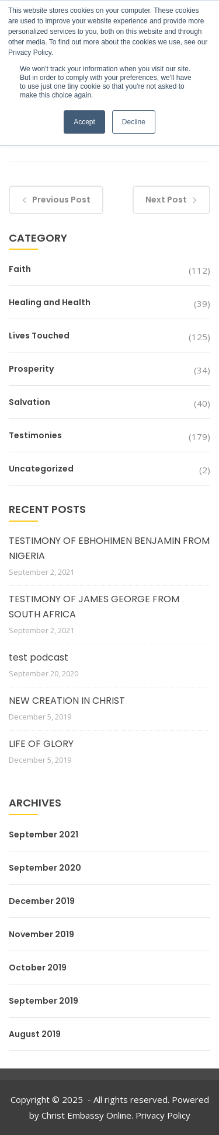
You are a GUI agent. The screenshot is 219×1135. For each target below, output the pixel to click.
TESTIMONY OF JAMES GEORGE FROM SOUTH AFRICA (94, 606)
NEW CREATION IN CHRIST (67, 700)
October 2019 (38, 967)
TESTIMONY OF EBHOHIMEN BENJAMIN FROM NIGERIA (109, 548)
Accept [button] (84, 122)
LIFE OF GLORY (41, 743)
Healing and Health (50, 302)
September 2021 (43, 834)
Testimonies (35, 435)
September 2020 (45, 868)
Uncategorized (41, 468)
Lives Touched (39, 335)
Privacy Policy (162, 1115)
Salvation (29, 402)
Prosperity (31, 369)
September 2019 (43, 1001)
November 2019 (41, 934)
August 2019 (35, 1034)
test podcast (38, 657)
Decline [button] (133, 122)
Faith (20, 269)
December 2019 (42, 901)
